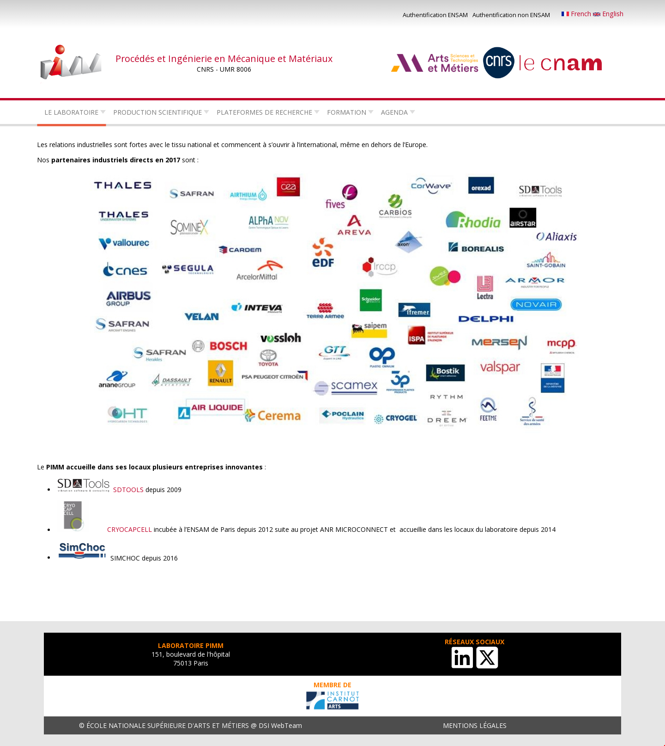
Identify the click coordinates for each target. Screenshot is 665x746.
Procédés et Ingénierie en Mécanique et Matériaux (223, 58)
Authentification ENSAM (435, 15)
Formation (346, 112)
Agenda (394, 112)
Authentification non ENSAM (511, 15)
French (577, 13)
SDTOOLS (127, 489)
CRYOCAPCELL (129, 529)
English (608, 13)
